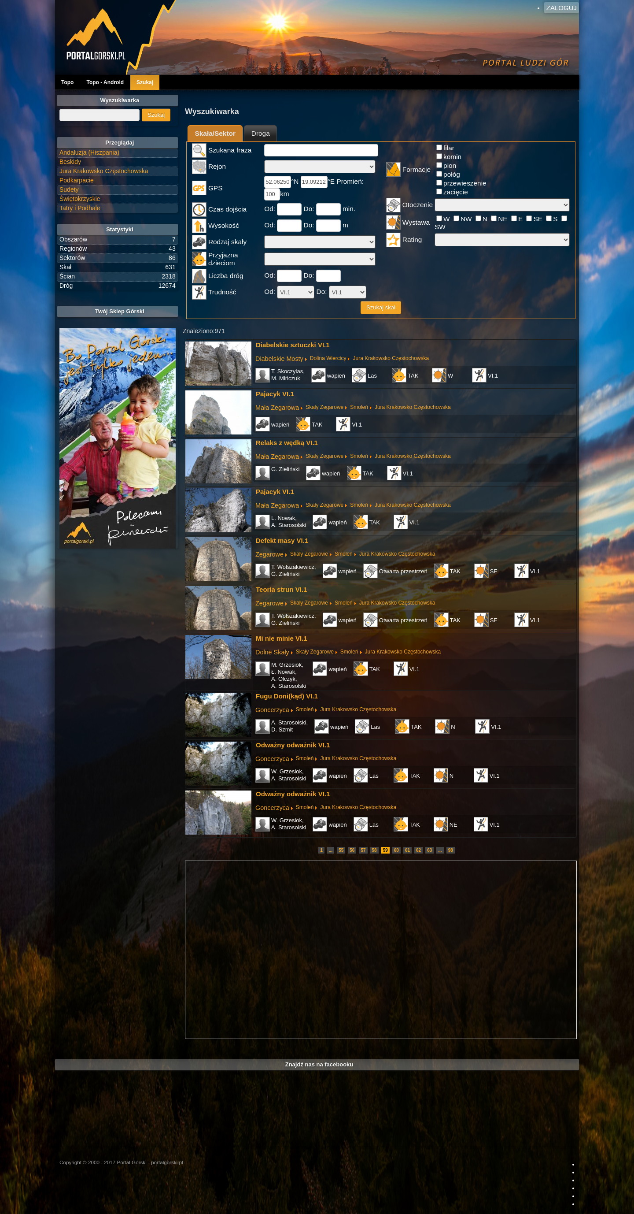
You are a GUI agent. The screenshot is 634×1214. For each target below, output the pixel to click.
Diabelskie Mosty (279, 358)
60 (396, 850)
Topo (67, 82)
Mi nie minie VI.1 (281, 638)
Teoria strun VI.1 (281, 589)
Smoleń (359, 407)
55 (341, 850)
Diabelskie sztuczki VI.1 (293, 345)
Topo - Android (105, 82)
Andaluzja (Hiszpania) (89, 152)
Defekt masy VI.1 (282, 540)
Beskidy (70, 161)
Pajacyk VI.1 (275, 393)
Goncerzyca (272, 709)
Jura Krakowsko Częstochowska (391, 358)
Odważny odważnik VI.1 (293, 745)
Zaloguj (561, 7)
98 (450, 850)
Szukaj (144, 82)
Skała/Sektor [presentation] (215, 133)
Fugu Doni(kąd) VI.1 (287, 696)
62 (418, 850)
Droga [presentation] (260, 133)
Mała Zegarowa (277, 407)
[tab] (215, 133)
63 (429, 850)
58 (374, 850)
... (330, 850)
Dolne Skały (272, 652)
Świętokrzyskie (79, 198)
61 (407, 850)
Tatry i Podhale (79, 208)
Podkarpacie (76, 180)
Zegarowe (269, 554)
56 (352, 850)
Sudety (69, 189)
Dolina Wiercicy (328, 358)
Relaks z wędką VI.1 (287, 442)
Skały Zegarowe (324, 407)
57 (363, 850)
